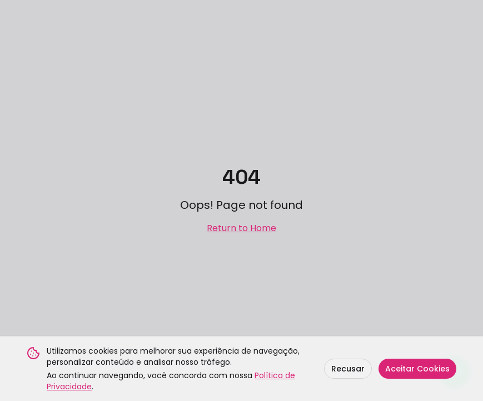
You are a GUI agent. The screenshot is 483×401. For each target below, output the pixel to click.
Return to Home (241, 228)
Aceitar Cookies (417, 368)
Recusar (348, 368)
